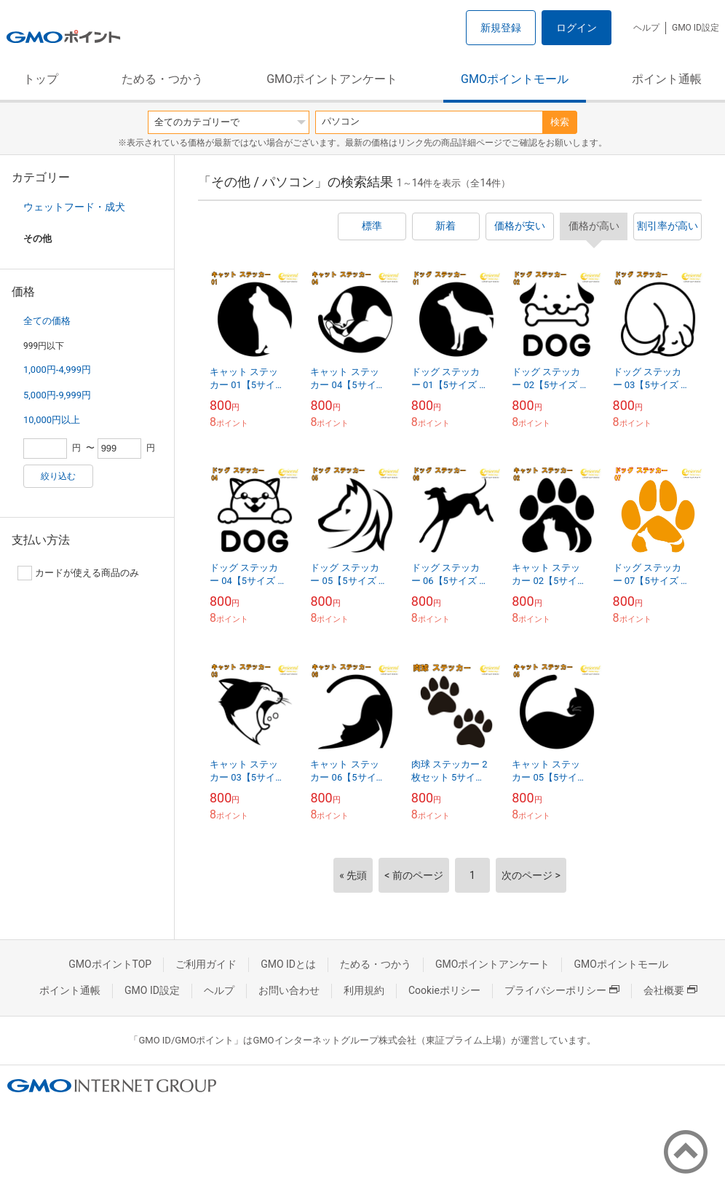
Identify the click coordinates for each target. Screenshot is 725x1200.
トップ (40, 79)
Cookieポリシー (444, 990)
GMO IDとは (288, 964)
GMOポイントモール (514, 79)
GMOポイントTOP (109, 964)
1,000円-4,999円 (57, 369)
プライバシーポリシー (561, 990)
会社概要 (670, 990)
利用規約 (364, 990)
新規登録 (500, 27)
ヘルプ (646, 28)
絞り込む (58, 476)
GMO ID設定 (695, 28)
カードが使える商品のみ (78, 573)
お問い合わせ (289, 990)
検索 (559, 122)
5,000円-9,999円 (57, 395)
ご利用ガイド (206, 964)
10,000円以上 (51, 419)
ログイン (576, 27)
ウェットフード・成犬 (74, 207)
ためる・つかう (162, 79)
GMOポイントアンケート (331, 79)
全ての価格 (47, 320)
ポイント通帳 (667, 79)
